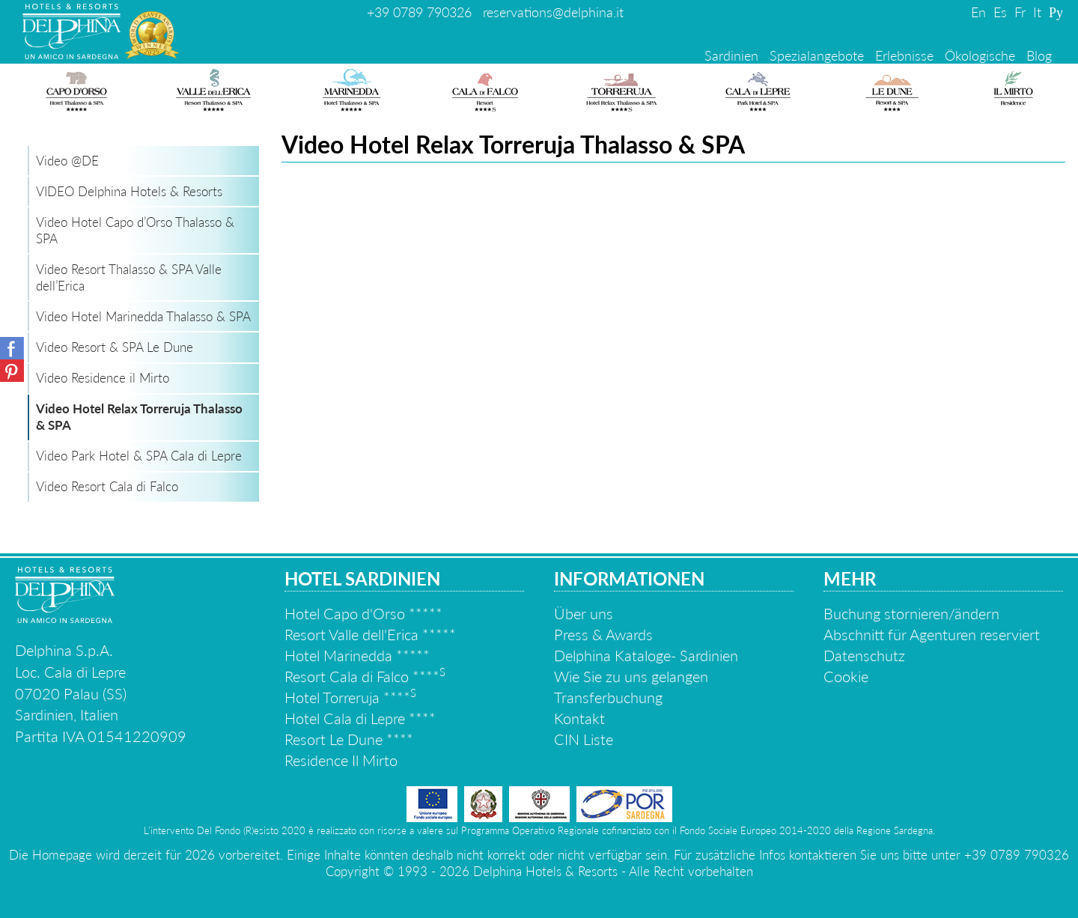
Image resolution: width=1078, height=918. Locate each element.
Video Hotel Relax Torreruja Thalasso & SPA (139, 417)
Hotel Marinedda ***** (357, 655)
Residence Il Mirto (341, 760)
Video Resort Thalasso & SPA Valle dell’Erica (129, 277)
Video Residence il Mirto (102, 378)
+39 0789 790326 (419, 12)
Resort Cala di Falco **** (364, 676)
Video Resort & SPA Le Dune (114, 347)
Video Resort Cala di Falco (107, 486)
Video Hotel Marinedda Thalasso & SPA (143, 316)
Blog (1039, 55)
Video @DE (67, 160)
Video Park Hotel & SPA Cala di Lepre (139, 455)
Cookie (845, 676)
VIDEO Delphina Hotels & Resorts (129, 191)
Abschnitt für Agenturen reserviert (931, 634)
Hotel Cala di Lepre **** (360, 718)
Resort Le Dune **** (348, 739)
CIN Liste (583, 739)
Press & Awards (603, 634)
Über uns (583, 613)
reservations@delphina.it (553, 12)
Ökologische (980, 55)
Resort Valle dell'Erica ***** (370, 634)
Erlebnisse (904, 55)
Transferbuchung (608, 697)
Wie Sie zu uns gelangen (631, 676)
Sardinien (731, 55)
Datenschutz (864, 655)
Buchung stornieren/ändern (911, 613)
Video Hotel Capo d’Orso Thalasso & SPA (135, 230)
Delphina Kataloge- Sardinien (646, 655)
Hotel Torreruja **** (350, 697)
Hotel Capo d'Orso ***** (363, 613)
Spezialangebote (817, 55)
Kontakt (579, 718)
